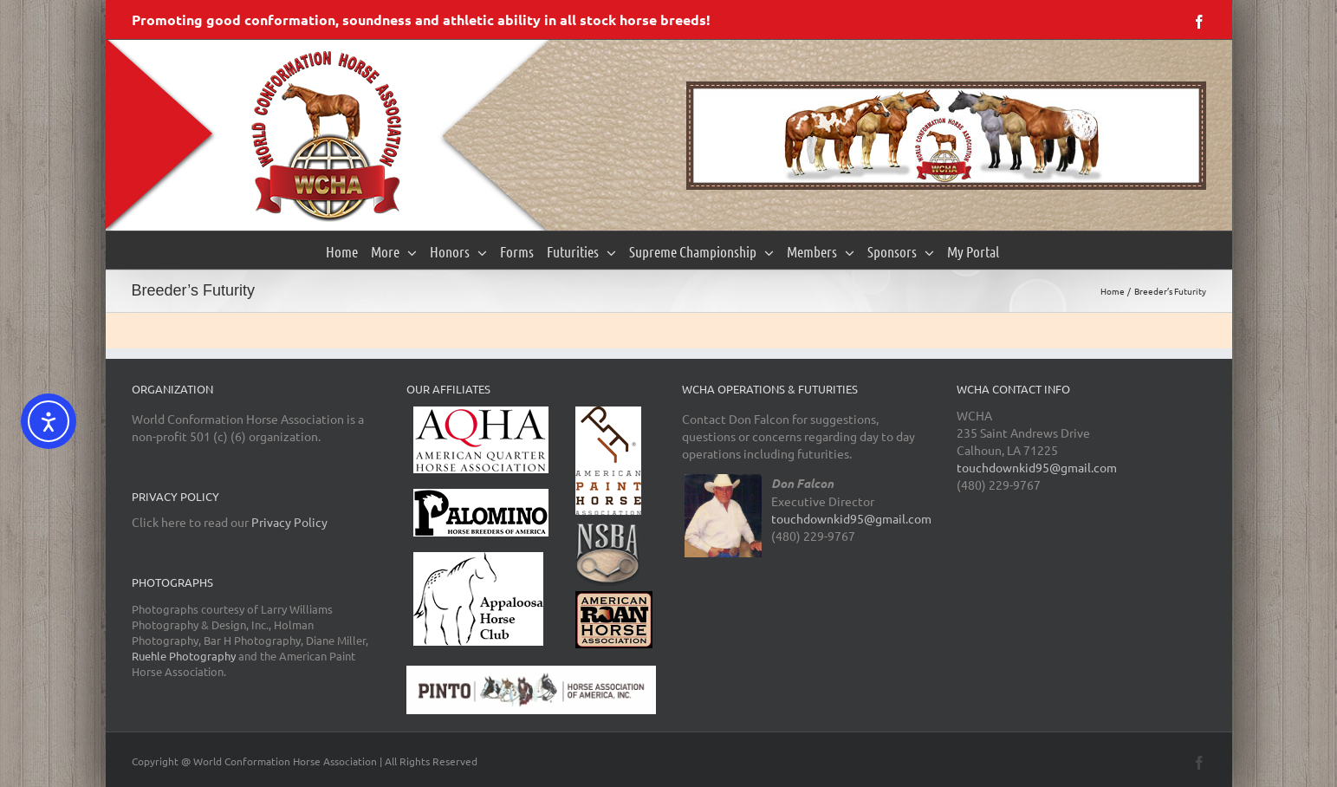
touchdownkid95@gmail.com (851, 518)
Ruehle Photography (184, 655)
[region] (946, 135)
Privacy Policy (289, 522)
